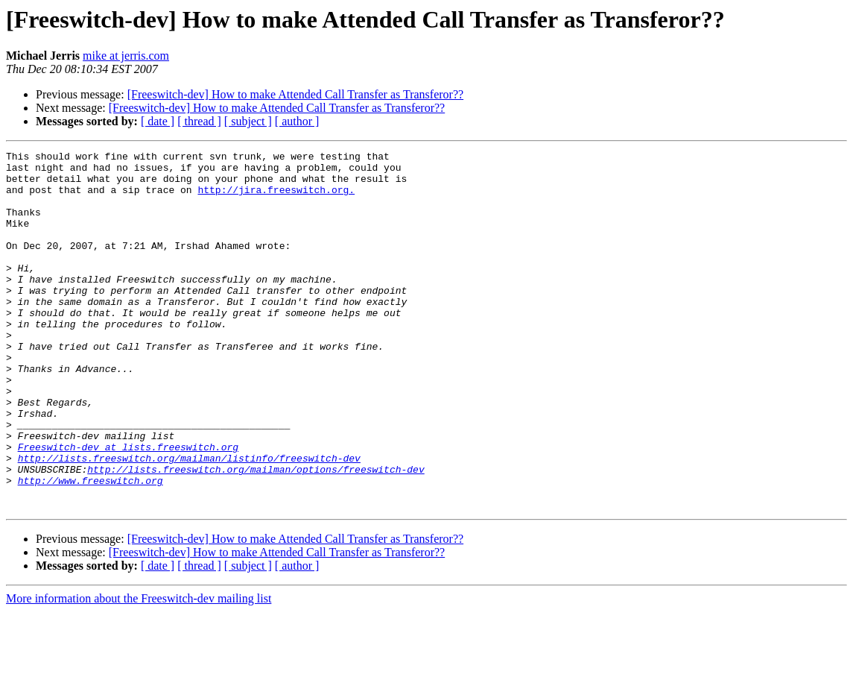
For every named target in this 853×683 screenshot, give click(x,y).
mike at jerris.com (126, 55)
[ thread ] (199, 121)
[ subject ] (248, 121)
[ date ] (157, 121)
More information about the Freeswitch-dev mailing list (138, 670)
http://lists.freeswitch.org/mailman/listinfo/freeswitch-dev (189, 520)
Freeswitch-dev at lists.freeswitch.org (128, 507)
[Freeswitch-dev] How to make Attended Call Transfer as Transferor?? (295, 94)
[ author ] (297, 121)
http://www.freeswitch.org (90, 547)
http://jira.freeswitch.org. (276, 198)
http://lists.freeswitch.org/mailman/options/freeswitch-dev (255, 534)
